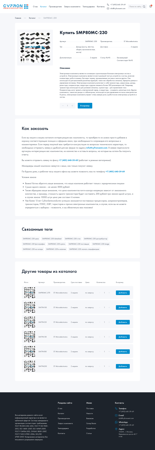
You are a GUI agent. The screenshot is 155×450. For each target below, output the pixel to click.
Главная (18, 18)
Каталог (43, 6)
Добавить (123, 293)
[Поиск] (144, 6)
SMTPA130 (42, 337)
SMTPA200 (42, 366)
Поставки (90, 408)
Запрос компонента (72, 6)
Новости (89, 413)
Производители (55, 6)
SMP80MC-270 (44, 293)
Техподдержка (89, 6)
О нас (35, 6)
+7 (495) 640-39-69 (68, 160)
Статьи (89, 433)
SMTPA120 (42, 322)
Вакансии (89, 418)
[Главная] (17, 6)
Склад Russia (91, 423)
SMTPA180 (42, 351)
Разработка (91, 428)
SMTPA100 (42, 307)
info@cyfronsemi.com (96, 147)
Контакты (101, 6)
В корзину (85, 105)
